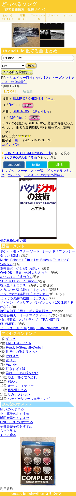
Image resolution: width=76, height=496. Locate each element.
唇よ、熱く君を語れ (22, 377)
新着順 (28, 91)
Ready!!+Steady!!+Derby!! (24, 347)
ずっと (11, 339)
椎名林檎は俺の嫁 (13, 240)
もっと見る (8, 430)
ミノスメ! (68, 15)
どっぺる (7, 17)
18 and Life (41, 111)
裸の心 (12, 381)
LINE (59, 164)
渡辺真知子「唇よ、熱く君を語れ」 (26, 311)
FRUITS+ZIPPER (18, 343)
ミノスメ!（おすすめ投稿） (44, 175)
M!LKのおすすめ (12, 409)
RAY (12, 104)
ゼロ (50, 99)
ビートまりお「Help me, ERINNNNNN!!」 (30, 328)
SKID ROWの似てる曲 (20, 157)
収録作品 (15, 117)
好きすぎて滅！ (17, 368)
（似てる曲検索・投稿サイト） (24, 9)
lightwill (33, 493)
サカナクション (19, 394)
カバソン (53, 15)
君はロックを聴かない (22, 373)
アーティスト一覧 (30, 170)
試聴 (28, 105)
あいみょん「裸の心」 (16, 277)
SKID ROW (21, 111)
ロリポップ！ (54, 493)
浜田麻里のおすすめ (14, 418)
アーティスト (38, 17)
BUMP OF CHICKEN (28, 98)
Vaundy (11, 364)
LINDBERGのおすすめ (16, 422)
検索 (31, 65)
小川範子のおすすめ (14, 413)
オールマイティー (21, 386)
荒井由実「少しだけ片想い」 (21, 268)
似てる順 (9, 91)
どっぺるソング (19, 4)
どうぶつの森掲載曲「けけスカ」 (24, 289)
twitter (36, 164)
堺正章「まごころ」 (14, 285)
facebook (13, 164)
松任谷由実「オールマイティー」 (24, 315)
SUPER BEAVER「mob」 (19, 281)
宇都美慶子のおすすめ (16, 426)
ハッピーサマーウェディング (29, 398)
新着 (23, 17)
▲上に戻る (8, 435)
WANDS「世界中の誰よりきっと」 (25, 272)
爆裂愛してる (17, 390)
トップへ (7, 170)
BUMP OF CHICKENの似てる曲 (27, 153)
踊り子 (11, 360)
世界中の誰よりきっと (22, 351)
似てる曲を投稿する (17, 72)
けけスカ (12, 356)
